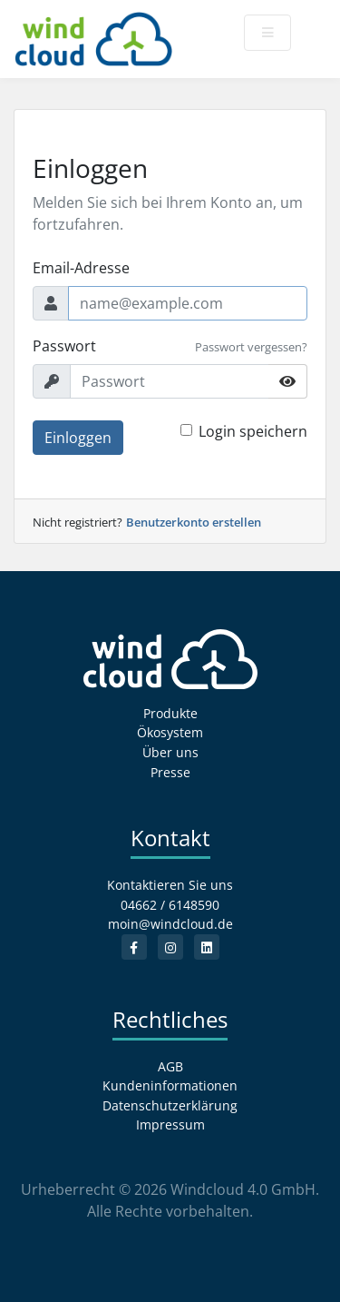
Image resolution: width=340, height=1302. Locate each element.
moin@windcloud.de (170, 923)
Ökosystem (170, 732)
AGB (170, 1066)
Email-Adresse (81, 268)
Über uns (170, 752)
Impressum (170, 1124)
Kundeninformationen (170, 1085)
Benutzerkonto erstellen (193, 522)
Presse (170, 772)
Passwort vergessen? (251, 347)
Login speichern (253, 431)
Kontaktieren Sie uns (170, 884)
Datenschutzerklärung (170, 1105)
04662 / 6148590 (170, 904)
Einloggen (78, 438)
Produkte (170, 713)
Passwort (64, 346)
